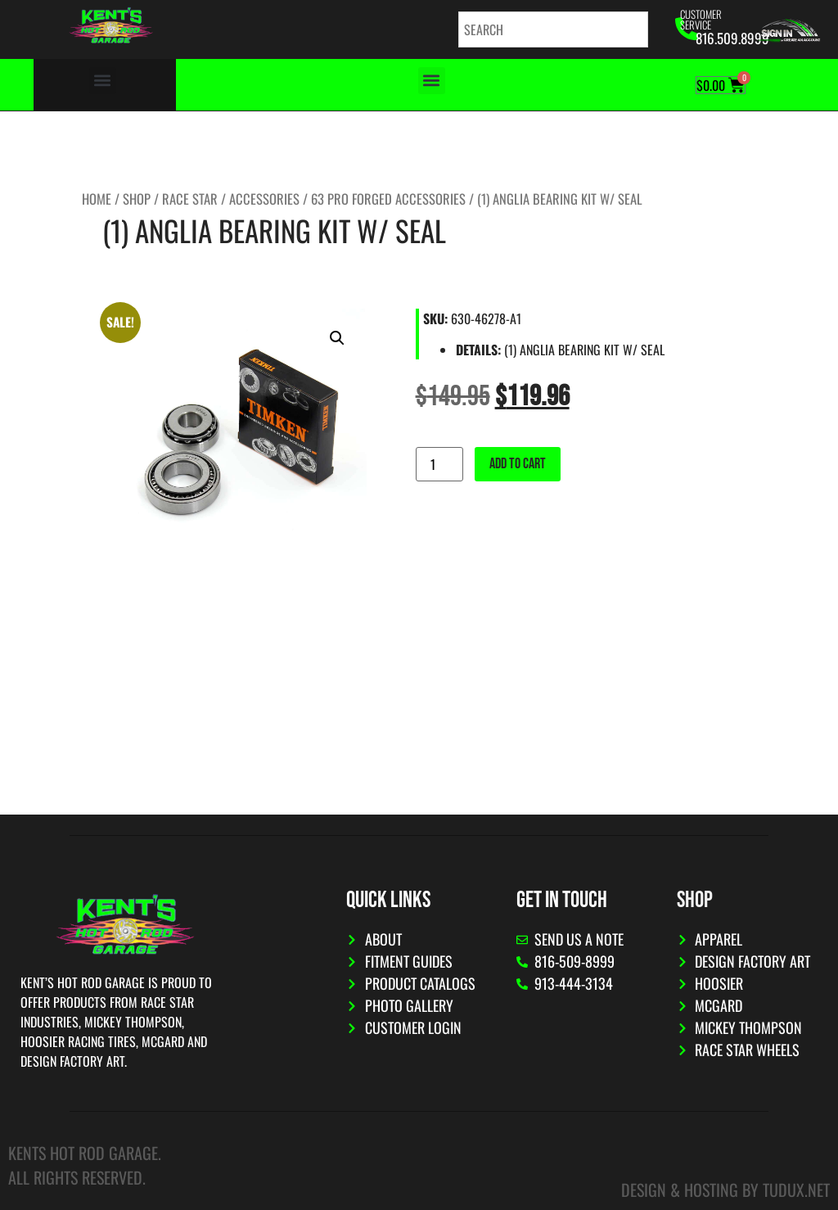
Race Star (190, 198)
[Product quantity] (439, 464)
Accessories (264, 198)
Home (96, 198)
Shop (137, 198)
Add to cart (517, 463)
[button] (102, 80)
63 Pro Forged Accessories (388, 198)
